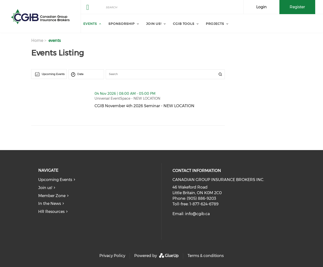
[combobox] (49, 74)
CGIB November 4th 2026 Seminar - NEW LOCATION (160, 106)
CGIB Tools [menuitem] (183, 24)
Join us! (45, 187)
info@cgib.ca (197, 213)
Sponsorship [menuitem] (121, 24)
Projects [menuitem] (215, 24)
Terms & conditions (206, 255)
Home (37, 40)
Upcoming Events (55, 179)
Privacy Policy (112, 255)
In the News (49, 203)
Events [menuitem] (90, 24)
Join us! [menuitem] (154, 24)
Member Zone (52, 195)
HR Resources (51, 211)
